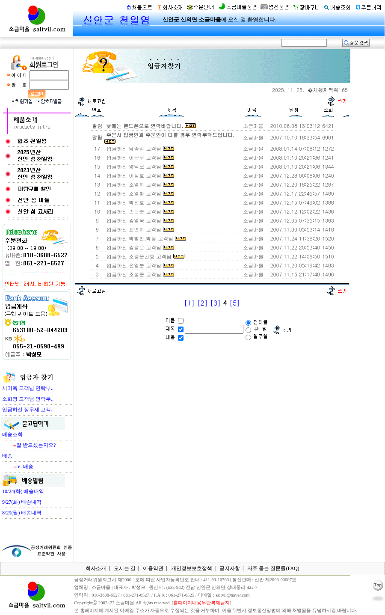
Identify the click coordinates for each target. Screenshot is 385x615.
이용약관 (153, 568)
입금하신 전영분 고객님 (139, 265)
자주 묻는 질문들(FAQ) (273, 568)
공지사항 (229, 568)
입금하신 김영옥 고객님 (139, 220)
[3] (215, 303)
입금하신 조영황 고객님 (139, 193)
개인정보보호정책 (191, 568)
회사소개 (96, 568)
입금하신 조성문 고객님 (139, 274)
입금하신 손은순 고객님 (139, 211)
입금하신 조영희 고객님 (139, 184)
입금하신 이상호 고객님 (139, 175)
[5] (234, 303)
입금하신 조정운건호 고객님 (144, 256)
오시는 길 (125, 568)
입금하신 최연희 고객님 (139, 229)
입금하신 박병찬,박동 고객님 (145, 238)
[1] (189, 303)
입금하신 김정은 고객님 (139, 247)
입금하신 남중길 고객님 (139, 148)
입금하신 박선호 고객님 (139, 202)
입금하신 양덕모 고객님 (139, 166)
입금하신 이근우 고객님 (139, 157)
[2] (202, 303)
